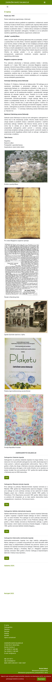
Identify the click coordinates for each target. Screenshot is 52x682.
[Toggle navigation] (44, 2)
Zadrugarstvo (8, 627)
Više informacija (30, 679)
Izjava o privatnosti (10, 637)
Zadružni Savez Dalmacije (17, 2)
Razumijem (41, 679)
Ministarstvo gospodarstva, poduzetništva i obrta (33, 672)
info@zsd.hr (12, 653)
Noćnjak (6, 631)
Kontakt (6, 635)
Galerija (6, 633)
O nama (6, 625)
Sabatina (7, 629)
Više (6, 477)
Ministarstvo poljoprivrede (40, 670)
